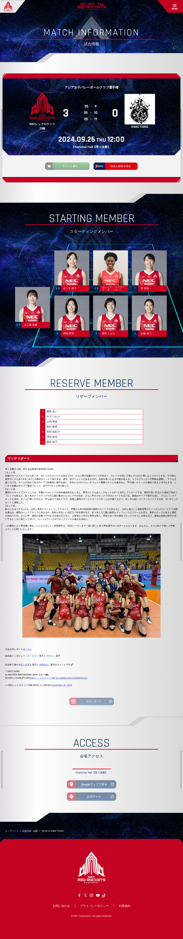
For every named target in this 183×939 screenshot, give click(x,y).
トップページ (11, 830)
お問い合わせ (61, 906)
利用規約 (124, 906)
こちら (28, 649)
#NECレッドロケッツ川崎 (42, 677)
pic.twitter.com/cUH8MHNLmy (71, 677)
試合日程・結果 (30, 830)
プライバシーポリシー (94, 906)
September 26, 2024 (61, 685)
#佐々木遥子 (25, 664)
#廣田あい (44, 664)
